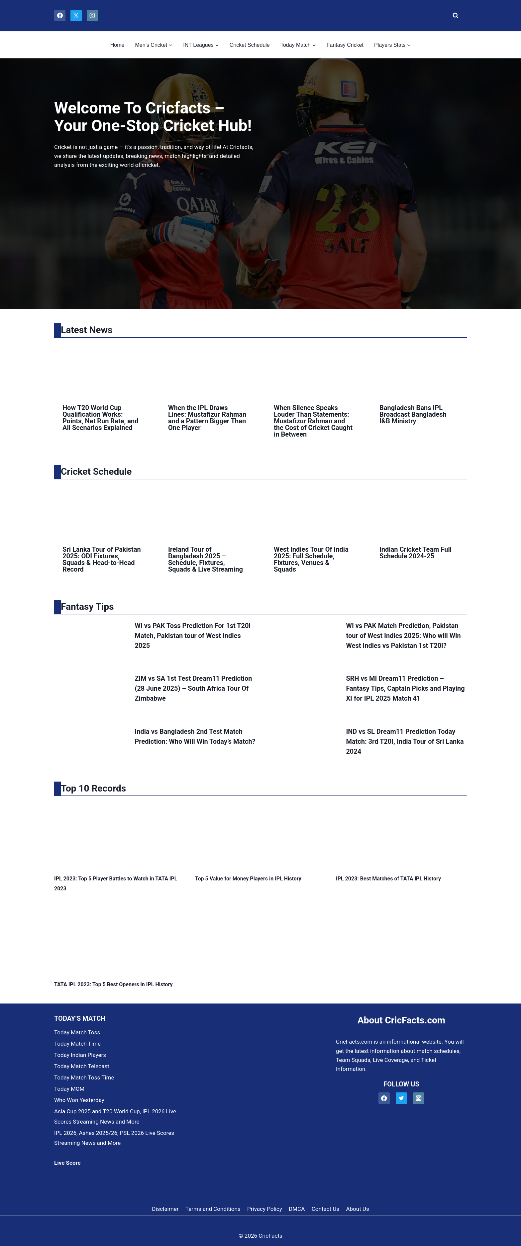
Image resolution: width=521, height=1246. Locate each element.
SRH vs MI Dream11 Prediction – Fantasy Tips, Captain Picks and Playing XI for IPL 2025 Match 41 (405, 688)
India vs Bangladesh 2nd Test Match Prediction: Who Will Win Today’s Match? (195, 736)
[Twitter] (401, 1098)
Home (117, 45)
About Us (357, 1209)
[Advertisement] (156, 226)
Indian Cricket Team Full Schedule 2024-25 (415, 552)
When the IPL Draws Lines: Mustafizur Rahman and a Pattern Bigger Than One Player (207, 417)
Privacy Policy (264, 1209)
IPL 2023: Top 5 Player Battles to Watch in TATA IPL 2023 (115, 883)
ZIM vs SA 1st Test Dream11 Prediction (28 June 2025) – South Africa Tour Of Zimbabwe (193, 688)
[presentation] (102, 369)
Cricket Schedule (250, 45)
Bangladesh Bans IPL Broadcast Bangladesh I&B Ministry (413, 414)
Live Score (67, 1162)
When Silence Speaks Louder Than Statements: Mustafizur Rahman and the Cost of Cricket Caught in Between (313, 421)
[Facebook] (59, 15)
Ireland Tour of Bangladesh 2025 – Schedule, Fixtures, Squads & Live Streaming (205, 559)
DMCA (297, 1209)
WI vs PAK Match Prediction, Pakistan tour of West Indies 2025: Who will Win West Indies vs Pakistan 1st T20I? (403, 636)
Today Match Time (77, 1043)
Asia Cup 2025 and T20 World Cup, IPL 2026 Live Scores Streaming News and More (115, 1116)
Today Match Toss (77, 1032)
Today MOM (69, 1088)
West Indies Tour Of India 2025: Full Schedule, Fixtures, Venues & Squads (311, 559)
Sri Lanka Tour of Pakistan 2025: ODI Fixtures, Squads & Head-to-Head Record (101, 559)
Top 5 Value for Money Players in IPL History (248, 878)
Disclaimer (165, 1209)
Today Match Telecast (81, 1066)
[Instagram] (92, 15)
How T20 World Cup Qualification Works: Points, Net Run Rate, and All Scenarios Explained (100, 417)
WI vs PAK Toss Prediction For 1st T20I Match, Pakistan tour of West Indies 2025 (193, 636)
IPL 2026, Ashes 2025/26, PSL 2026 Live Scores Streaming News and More (114, 1138)
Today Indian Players (80, 1055)
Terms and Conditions (213, 1209)
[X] (76, 15)
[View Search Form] (454, 16)
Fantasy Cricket (345, 45)
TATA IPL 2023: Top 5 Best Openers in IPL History (113, 984)
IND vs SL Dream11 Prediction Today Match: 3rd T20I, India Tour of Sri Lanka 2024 (405, 741)
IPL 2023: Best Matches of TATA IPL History (388, 878)
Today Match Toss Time (84, 1077)
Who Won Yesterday (79, 1100)
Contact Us (325, 1209)
